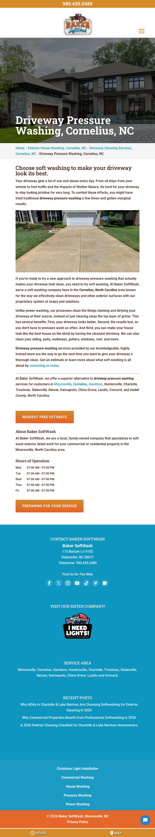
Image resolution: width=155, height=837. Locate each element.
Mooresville (62, 384)
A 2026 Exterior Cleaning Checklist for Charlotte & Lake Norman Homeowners (79, 725)
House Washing (77, 787)
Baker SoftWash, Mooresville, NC (83, 816)
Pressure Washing (77, 795)
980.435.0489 (78, 4)
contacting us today (44, 366)
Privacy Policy (77, 822)
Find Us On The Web (77, 574)
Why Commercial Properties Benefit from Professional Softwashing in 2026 (79, 718)
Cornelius (80, 384)
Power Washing (77, 804)
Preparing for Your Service (49, 506)
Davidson (95, 384)
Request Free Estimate (44, 417)
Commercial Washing (77, 777)
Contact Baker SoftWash (77, 538)
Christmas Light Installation (77, 769)
